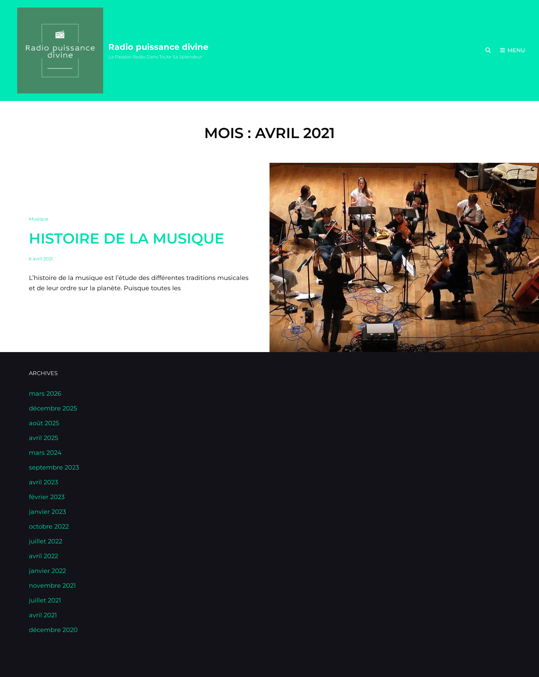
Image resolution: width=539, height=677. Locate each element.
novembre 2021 (52, 585)
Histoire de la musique (126, 238)
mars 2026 (45, 393)
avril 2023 (43, 482)
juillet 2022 (45, 541)
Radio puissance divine (158, 47)
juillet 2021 (45, 600)
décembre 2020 (53, 630)
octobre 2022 (49, 526)
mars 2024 (45, 452)
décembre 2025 (53, 408)
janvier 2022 (47, 571)
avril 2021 (43, 615)
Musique (38, 219)
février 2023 (47, 497)
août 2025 (44, 423)
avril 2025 (43, 438)
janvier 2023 (47, 512)
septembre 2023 (54, 467)
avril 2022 (43, 556)
